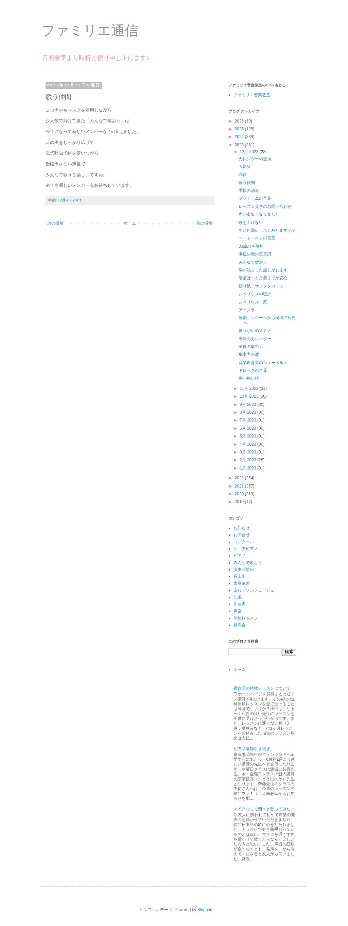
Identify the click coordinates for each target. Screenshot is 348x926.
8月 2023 (248, 412)
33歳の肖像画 (251, 246)
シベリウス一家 (253, 302)
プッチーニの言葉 (255, 198)
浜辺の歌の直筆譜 (255, 254)
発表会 (239, 625)
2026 (240, 121)
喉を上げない (251, 222)
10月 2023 (250, 396)
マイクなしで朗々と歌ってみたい (264, 809)
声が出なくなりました (259, 214)
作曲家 (239, 604)
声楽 (237, 611)
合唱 (237, 597)
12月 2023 (250, 151)
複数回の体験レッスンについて (262, 688)
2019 (240, 501)
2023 (240, 145)
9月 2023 (248, 404)
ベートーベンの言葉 (257, 238)
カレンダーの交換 (255, 158)
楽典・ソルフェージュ (253, 590)
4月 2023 (248, 444)
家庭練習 (241, 583)
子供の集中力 (251, 346)
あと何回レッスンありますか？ (267, 230)
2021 (240, 486)
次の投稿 (55, 223)
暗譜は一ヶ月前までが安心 (263, 278)
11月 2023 (250, 388)
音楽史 (239, 576)
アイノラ (247, 310)
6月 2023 (248, 428)
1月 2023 (248, 468)
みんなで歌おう (253, 262)
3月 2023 (248, 452)
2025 (240, 129)
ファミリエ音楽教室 (251, 95)
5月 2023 (248, 436)
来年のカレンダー (255, 338)
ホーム (130, 223)
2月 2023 (248, 460)
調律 (243, 174)
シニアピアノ (245, 548)
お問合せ (241, 534)
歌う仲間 (247, 182)
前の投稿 (204, 223)
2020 (240, 494)
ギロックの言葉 (253, 370)
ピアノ (239, 555)
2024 (240, 136)
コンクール (243, 542)
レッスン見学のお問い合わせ (265, 206)
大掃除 (245, 166)
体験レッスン (245, 618)
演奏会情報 (243, 569)
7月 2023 (248, 420)
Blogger (204, 909)
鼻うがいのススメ (255, 330)
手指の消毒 (249, 190)
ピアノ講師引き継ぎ (251, 748)
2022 (240, 478)
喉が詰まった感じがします (263, 270)
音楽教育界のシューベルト (263, 362)
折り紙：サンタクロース (261, 286)
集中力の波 (249, 354)
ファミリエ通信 (89, 30)
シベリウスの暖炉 (255, 294)
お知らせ (241, 528)
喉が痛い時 (249, 378)
